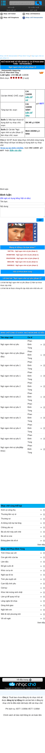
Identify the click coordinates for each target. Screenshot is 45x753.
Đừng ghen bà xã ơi (9, 542)
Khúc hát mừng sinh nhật (11, 594)
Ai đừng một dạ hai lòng (11, 525)
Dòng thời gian (7, 607)
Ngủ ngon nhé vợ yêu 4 (11, 430)
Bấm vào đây (16, 150)
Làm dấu (4, 563)
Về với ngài (5, 620)
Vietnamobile (12, 56)
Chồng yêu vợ (7, 529)
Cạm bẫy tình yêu (8, 585)
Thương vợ (5, 520)
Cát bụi (4, 590)
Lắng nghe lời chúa (9, 603)
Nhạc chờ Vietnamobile (34, 17)
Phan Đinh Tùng (24, 56)
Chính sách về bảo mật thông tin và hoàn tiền (22, 717)
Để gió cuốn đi (7, 568)
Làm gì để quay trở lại (10, 598)
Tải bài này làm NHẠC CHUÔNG (11, 148)
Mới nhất (11, 7)
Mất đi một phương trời (11, 616)
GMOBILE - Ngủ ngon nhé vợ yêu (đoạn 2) (22, 267)
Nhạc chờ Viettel (10, 14)
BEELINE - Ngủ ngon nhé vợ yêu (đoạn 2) (22, 263)
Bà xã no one (6, 538)
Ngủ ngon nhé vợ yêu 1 (11, 367)
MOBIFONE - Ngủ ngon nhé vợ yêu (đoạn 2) (22, 256)
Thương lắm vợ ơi (8, 516)
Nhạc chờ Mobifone (33, 14)
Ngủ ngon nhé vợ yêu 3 (11, 409)
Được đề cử (11, 10)
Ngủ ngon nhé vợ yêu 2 (11, 388)
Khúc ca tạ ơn (7, 572)
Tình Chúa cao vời (9, 555)
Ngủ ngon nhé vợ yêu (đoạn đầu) (12, 356)
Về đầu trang (22, 681)
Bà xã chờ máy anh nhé (11, 534)
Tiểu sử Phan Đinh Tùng (22, 273)
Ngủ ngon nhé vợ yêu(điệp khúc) (12, 451)
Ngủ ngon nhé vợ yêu (10, 346)
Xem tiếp (41, 546)
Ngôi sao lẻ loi (7, 577)
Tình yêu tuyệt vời (8, 581)
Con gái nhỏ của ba (9, 559)
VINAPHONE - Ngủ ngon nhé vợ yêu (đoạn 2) (22, 260)
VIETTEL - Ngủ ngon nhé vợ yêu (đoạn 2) (23, 253)
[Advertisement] (22, 481)
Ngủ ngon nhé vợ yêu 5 (11, 440)
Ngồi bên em (6, 611)
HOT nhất (33, 10)
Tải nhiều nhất (33, 7)
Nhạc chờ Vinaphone (11, 17)
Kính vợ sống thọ (8, 512)
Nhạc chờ (3, 56)
